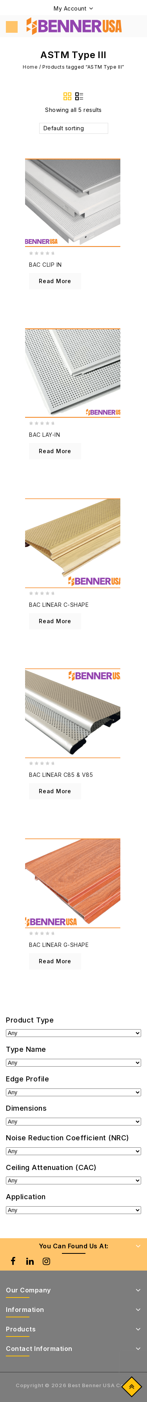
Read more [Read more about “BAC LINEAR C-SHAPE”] (55, 621)
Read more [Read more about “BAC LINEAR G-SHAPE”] (55, 961)
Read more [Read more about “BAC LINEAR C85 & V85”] (55, 791)
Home (30, 67)
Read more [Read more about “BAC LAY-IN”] (55, 451)
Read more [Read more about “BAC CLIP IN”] (55, 281)
